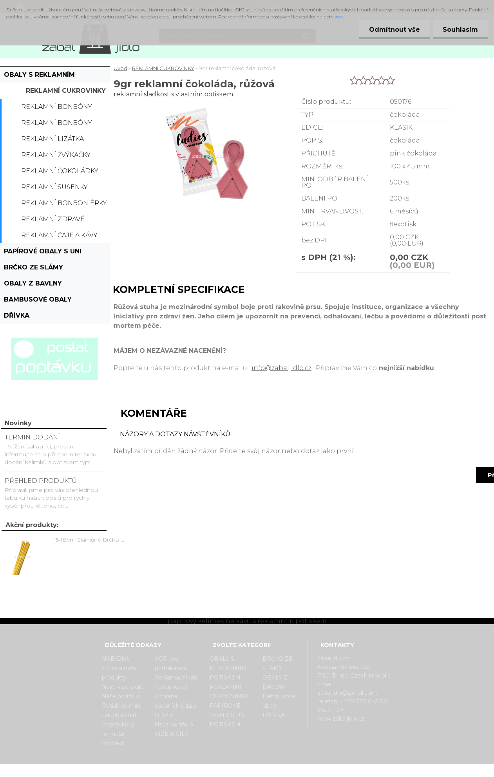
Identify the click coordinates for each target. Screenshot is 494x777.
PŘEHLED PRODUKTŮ (41, 480)
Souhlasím (460, 29)
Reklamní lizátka (52, 139)
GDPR (163, 715)
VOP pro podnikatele (171, 663)
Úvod (120, 68)
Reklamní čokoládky (59, 171)
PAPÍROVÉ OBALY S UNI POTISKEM (42, 253)
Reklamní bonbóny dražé (56, 125)
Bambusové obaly (38, 299)
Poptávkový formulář (118, 729)
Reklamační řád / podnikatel (176, 682)
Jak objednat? (121, 715)
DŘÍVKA (16, 315)
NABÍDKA (115, 658)
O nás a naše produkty (119, 673)
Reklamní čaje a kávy (59, 235)
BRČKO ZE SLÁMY (33, 267)
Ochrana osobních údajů (175, 701)
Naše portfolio (121, 696)
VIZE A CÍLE (172, 733)
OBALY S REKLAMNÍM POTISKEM (39, 77)
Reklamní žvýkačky (55, 155)
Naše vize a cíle (123, 686)
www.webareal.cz (278, 770)
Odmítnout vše (394, 29)
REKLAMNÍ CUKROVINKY (66, 90)
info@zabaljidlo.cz (281, 368)
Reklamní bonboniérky (64, 203)
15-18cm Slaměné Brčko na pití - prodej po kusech (90, 539)
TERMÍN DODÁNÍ (32, 437)
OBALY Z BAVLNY (33, 283)
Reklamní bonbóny (56, 106)
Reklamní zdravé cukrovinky (53, 221)
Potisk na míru (121, 705)
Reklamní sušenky (54, 187)
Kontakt (113, 743)
